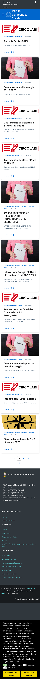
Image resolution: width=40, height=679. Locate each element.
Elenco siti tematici (8, 520)
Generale (25, 207)
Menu (3, 14)
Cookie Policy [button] (14, 662)
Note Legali (6, 533)
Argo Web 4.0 (30, 588)
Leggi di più (9, 52)
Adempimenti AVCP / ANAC (11, 566)
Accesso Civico (7, 570)
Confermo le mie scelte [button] (11, 674)
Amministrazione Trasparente (12, 563)
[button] (5, 665)
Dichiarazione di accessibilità (12, 577)
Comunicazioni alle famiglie (13, 37)
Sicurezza (5, 529)
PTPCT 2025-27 (7, 555)
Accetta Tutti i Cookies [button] (29, 674)
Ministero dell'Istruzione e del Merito (10, 5)
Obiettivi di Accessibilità (10, 574)
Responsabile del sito (9, 537)
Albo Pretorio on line (9, 559)
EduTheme (4, 593)
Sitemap (5, 517)
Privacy (4, 540)
